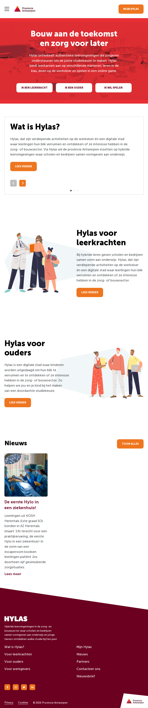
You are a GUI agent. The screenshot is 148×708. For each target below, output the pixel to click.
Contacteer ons (88, 669)
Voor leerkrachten (18, 654)
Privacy (8, 702)
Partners (83, 661)
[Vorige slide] (13, 183)
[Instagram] (16, 687)
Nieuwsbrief (86, 676)
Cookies (23, 702)
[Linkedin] (32, 687)
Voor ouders (13, 661)
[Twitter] (24, 687)
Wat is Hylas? (14, 647)
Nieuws (82, 654)
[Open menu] (6, 9)
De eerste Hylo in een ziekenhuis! (21, 505)
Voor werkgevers (17, 669)
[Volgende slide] (22, 183)
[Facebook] (7, 687)
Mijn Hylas (84, 647)
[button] (71, 190)
